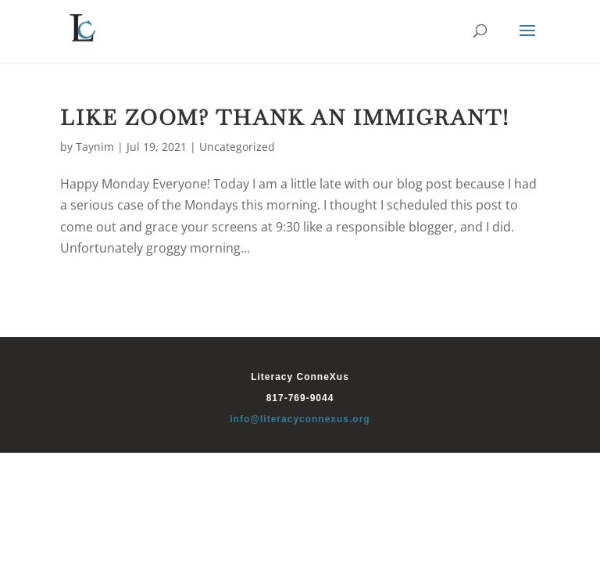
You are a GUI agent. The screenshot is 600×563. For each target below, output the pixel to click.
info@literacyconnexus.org (300, 419)
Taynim (95, 146)
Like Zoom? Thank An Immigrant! (284, 117)
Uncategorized (237, 146)
